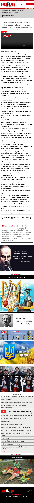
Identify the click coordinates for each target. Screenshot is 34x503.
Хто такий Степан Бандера (8, 15)
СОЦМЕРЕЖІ (13, 500)
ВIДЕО (19, 496)
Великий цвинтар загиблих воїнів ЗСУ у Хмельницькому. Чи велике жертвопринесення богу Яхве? (15, 206)
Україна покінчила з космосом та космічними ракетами (16, 427)
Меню (30, 4)
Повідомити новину (28, 8)
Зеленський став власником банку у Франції (13, 441)
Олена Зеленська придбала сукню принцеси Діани (14, 418)
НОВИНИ (17, 500)
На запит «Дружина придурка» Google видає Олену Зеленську (17, 396)
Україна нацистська (7, 399)
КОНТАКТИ (23, 500)
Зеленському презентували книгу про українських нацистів (17, 402)
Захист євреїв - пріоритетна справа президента (13, 10)
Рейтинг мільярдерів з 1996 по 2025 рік (12, 444)
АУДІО (23, 496)
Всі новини (3, 451)
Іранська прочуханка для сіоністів (10, 12)
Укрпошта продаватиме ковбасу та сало (12, 424)
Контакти (25, 0)
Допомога (31, 0)
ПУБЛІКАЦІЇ (15, 496)
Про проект (15, 0)
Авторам (20, 0)
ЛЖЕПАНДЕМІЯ (8, 496)
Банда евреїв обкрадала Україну (9, 13)
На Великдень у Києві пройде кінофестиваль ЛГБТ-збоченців (17, 430)
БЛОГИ (27, 496)
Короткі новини (6, 421)
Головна (3, 20)
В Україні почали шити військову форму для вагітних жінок (17, 415)
